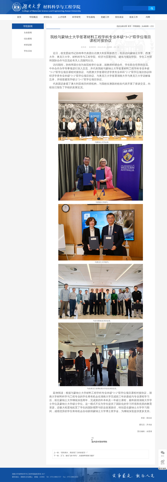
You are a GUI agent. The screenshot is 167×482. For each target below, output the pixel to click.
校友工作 (133, 17)
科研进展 (28, 45)
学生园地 (91, 17)
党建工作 (105, 17)
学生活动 (28, 51)
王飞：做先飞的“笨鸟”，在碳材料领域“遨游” (77, 456)
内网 (148, 17)
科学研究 (76, 17)
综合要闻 (28, 39)
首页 (19, 17)
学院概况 (33, 17)
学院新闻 (136, 26)
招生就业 (119, 17)
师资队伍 (48, 17)
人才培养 (62, 17)
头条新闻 (28, 33)
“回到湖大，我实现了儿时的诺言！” (74, 453)
